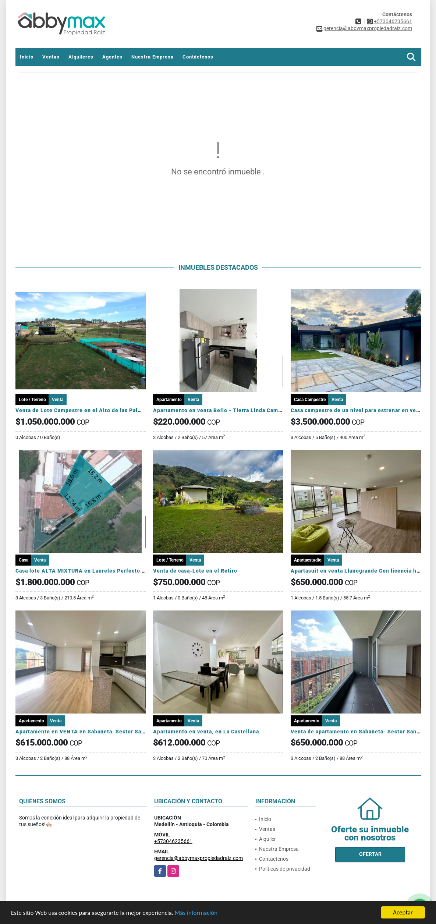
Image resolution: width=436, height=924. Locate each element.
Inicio (26, 57)
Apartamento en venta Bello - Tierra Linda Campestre (224, 410)
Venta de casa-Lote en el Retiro (195, 571)
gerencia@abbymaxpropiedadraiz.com (198, 858)
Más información (196, 913)
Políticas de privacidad (284, 869)
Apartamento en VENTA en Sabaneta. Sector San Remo (88, 731)
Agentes (112, 57)
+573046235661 (393, 21)
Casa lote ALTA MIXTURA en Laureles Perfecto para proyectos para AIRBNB (115, 571)
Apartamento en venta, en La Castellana (206, 731)
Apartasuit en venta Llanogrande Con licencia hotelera (363, 571)
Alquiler (267, 839)
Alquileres (80, 57)
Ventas (51, 57)
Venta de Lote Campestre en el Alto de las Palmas (81, 410)
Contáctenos (197, 57)
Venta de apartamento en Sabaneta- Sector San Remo (362, 731)
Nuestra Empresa (152, 57)
